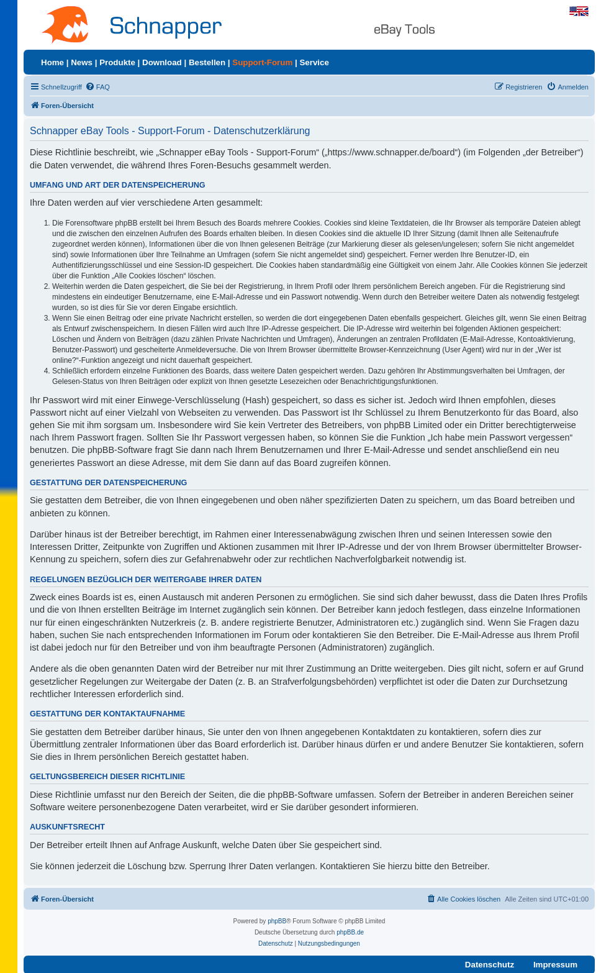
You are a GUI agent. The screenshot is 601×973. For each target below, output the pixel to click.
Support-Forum (262, 62)
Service (313, 62)
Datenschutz (489, 964)
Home (52, 62)
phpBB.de (350, 932)
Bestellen (207, 62)
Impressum (555, 964)
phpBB (277, 921)
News (82, 62)
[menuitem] (97, 87)
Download (162, 62)
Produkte (117, 62)
